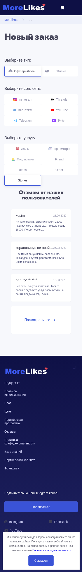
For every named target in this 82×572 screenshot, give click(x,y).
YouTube (59, 110)
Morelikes (10, 19)
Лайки (23, 149)
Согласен (41, 560)
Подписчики (23, 159)
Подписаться (41, 507)
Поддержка (12, 383)
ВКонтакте (23, 110)
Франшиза (11, 468)
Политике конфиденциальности (51, 550)
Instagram (22, 99)
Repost (23, 170)
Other (59, 170)
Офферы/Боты (23, 69)
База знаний (13, 451)
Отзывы (10, 431)
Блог (7, 403)
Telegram (23, 120)
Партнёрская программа (13, 421)
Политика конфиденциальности (19, 441)
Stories (23, 180)
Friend (59, 159)
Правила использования (15, 392)
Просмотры (59, 149)
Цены (8, 411)
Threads (59, 99)
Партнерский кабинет (19, 460)
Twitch (59, 120)
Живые (59, 69)
